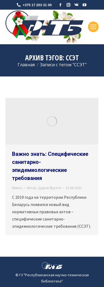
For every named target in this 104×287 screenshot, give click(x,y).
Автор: (43, 187)
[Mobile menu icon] (93, 26)
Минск (17, 187)
